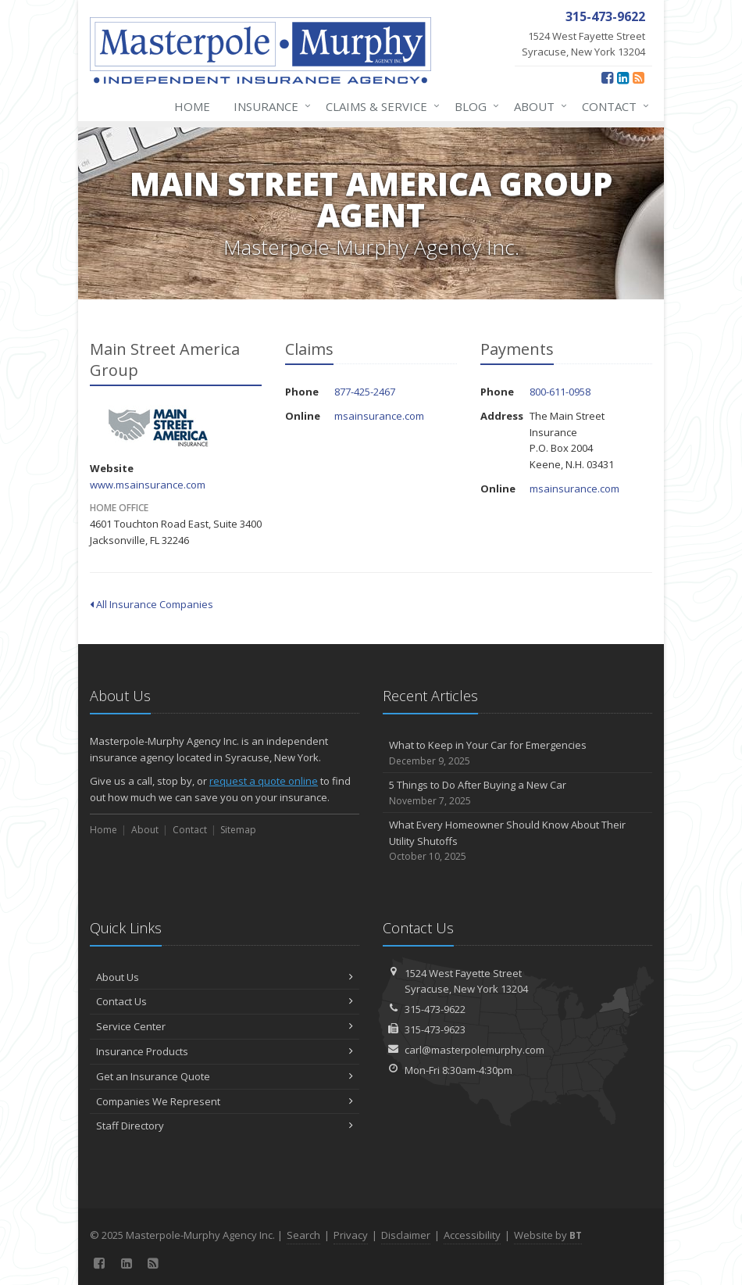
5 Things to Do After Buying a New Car (517, 793)
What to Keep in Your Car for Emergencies (517, 753)
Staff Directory (224, 1126)
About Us (224, 977)
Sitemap (238, 829)
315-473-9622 (435, 1009)
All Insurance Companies (151, 604)
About (537, 106)
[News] (638, 77)
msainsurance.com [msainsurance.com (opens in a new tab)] (379, 416)
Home (192, 106)
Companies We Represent (224, 1101)
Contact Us (224, 1001)
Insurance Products (224, 1051)
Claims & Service (379, 106)
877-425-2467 (364, 392)
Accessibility (472, 1235)
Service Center (224, 1026)
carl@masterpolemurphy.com (474, 1050)
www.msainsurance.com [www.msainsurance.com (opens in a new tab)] (147, 485)
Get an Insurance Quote (224, 1076)
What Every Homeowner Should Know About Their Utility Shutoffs (517, 841)
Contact (612, 106)
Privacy (351, 1235)
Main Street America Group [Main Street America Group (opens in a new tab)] (160, 426)
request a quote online (263, 781)
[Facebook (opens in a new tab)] (607, 77)
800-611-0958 (560, 392)
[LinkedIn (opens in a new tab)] (623, 77)
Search (303, 1235)
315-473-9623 (435, 1029)
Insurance (269, 106)
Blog (474, 106)
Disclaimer (405, 1235)
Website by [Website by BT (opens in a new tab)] (548, 1235)
